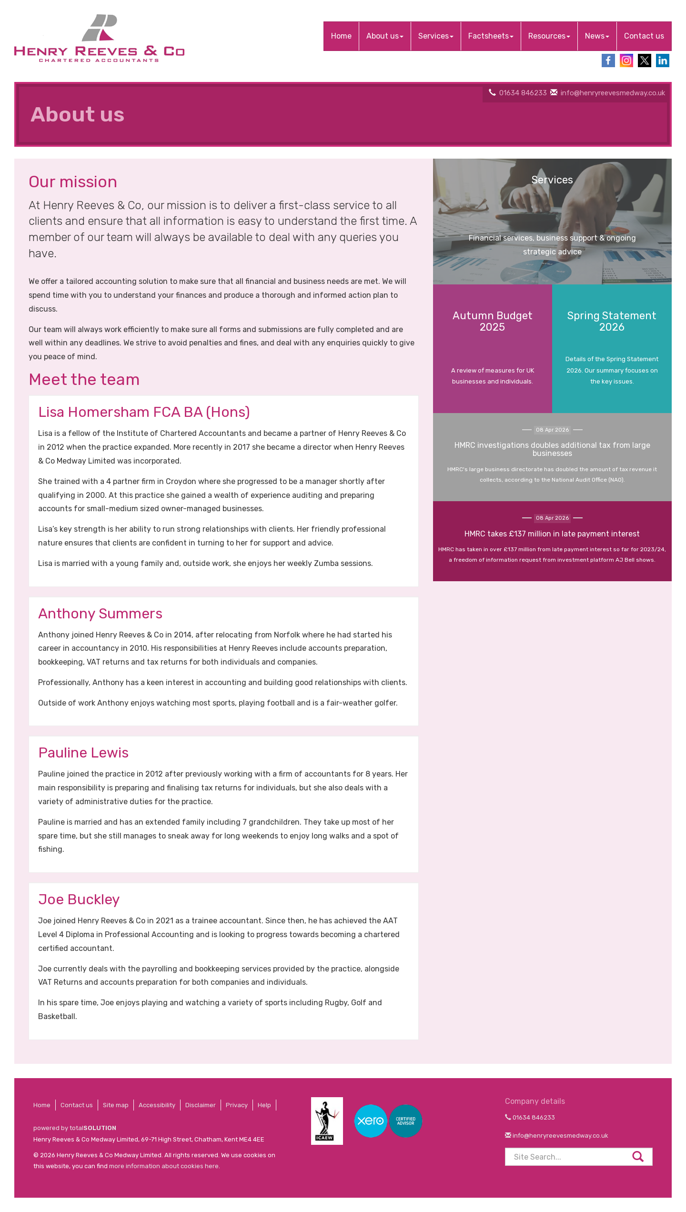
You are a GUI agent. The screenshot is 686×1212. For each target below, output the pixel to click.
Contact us (644, 35)
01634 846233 (523, 93)
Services (436, 35)
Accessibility (157, 1105)
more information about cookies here (164, 1166)
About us (385, 35)
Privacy (237, 1105)
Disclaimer (200, 1105)
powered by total (74, 1127)
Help (264, 1105)
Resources (549, 35)
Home (341, 35)
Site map (116, 1105)
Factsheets (491, 35)
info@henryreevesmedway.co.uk (613, 93)
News (597, 35)
